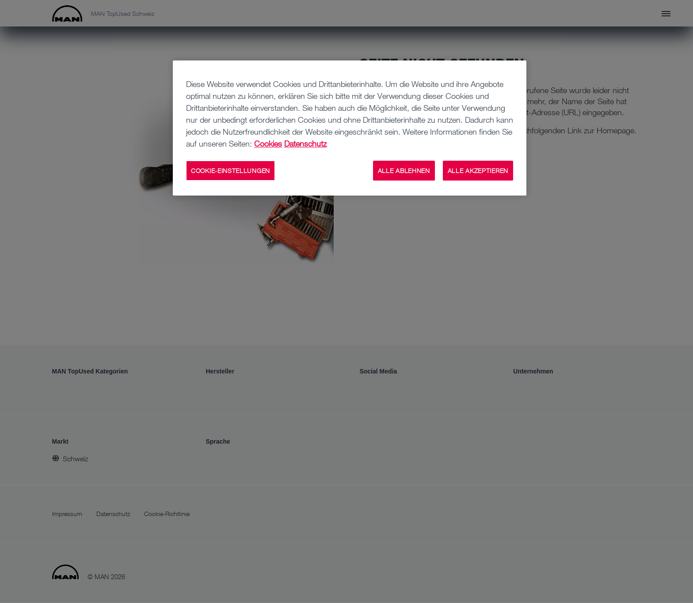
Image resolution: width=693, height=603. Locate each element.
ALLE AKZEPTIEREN (478, 170)
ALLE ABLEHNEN (404, 170)
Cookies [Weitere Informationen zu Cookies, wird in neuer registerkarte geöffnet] (268, 143)
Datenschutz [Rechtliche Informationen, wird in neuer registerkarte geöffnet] (305, 143)
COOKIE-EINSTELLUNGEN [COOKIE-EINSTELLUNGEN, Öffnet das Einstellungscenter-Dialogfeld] (230, 170)
